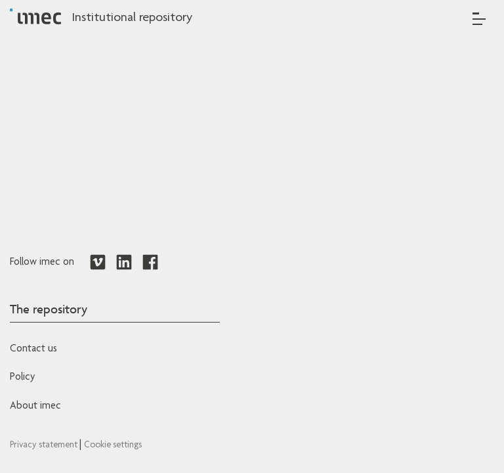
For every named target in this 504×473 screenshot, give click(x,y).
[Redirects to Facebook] (150, 263)
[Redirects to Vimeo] (98, 263)
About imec (35, 406)
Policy (22, 377)
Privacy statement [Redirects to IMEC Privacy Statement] (44, 445)
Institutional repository (132, 18)
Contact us (33, 349)
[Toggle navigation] (479, 18)
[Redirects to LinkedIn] (124, 263)
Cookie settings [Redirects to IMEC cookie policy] (113, 445)
